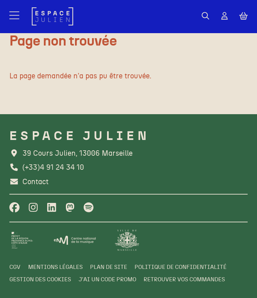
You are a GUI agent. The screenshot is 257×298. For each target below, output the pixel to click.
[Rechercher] (205, 16)
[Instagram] (33, 208)
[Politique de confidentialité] (181, 267)
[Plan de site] (108, 267)
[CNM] (75, 240)
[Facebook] (14, 208)
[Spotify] (88, 208)
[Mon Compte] (224, 16)
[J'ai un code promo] (107, 280)
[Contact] (29, 182)
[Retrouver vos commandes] (184, 280)
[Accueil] (52, 16)
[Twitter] (70, 208)
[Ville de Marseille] (127, 240)
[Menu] (15, 16)
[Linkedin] (51, 208)
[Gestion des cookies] (40, 280)
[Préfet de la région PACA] (22, 240)
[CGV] (14, 267)
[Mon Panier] (243, 16)
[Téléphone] (46, 167)
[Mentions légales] (55, 267)
